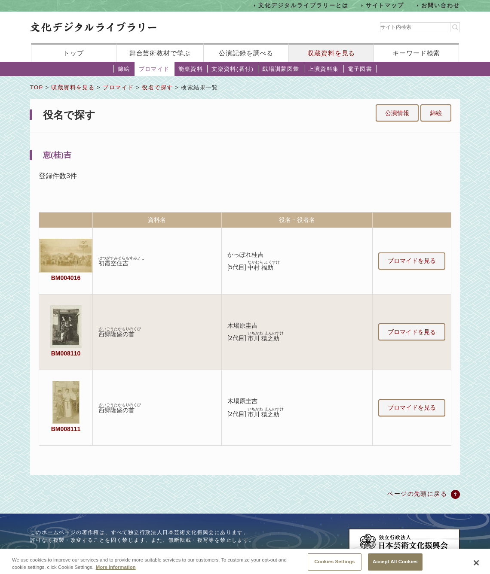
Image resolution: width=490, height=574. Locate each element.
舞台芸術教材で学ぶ (160, 53)
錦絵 (124, 69)
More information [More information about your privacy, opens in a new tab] (116, 571)
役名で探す (157, 87)
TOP (36, 87)
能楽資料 (190, 69)
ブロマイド (154, 69)
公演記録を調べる (246, 53)
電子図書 (360, 69)
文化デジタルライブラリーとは (303, 5)
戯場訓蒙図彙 (280, 69)
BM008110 (65, 353)
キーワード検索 (416, 53)
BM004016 (65, 277)
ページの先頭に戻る (417, 493)
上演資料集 (323, 69)
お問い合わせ (440, 5)
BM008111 (65, 428)
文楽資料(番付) (232, 69)
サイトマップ (385, 5)
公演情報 (397, 112)
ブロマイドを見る (412, 260)
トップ (73, 53)
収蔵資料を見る (331, 53)
